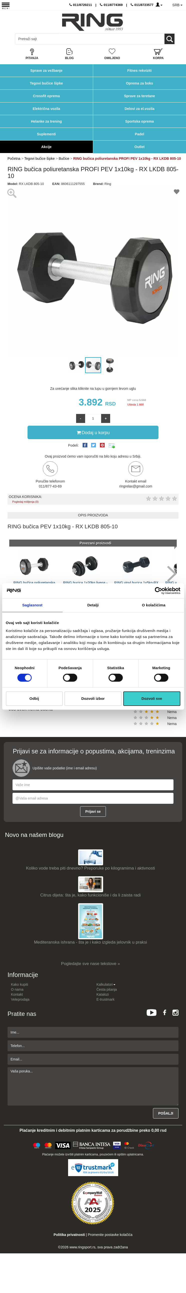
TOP (180, 1273)
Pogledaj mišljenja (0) (25, 501)
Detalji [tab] (93, 605)
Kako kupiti (19, 984)
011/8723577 (142, 5)
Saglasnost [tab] (32, 605)
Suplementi (46, 134)
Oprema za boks (139, 83)
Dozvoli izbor (93, 698)
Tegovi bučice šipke (46, 83)
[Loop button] (169, 39)
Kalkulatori (105, 984)
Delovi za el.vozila (139, 109)
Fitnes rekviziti (139, 71)
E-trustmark (105, 999)
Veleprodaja (20, 999)
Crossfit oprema (46, 96)
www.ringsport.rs (82, 1247)
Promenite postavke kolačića (110, 1235)
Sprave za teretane (139, 96)
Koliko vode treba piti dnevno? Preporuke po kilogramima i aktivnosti (90, 868)
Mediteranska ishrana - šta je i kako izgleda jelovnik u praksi (90, 942)
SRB (177, 5)
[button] (12, 271)
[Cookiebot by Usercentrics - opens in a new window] (158, 590)
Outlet (139, 147)
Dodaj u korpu (93, 432)
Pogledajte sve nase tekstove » (90, 963)
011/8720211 (80, 5)
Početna (14, 159)
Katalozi (102, 994)
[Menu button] (5, 5)
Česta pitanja (106, 989)
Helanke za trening (46, 121)
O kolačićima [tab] (153, 605)
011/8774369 (111, 5)
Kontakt (17, 994)
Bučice (64, 159)
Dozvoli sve (151, 698)
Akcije (46, 147)
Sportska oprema (139, 121)
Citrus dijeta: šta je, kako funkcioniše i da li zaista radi (90, 895)
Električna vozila (46, 109)
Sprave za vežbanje (46, 71)
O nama (17, 989)
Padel (139, 134)
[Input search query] (37, 39)
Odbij (34, 698)
